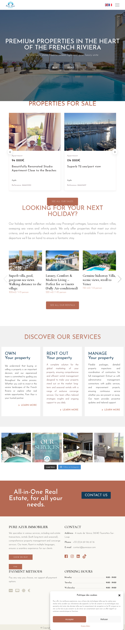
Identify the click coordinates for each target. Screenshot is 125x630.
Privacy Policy (85, 626)
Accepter (69, 619)
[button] (119, 595)
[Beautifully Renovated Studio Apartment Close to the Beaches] (35, 152)
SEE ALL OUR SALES (62, 201)
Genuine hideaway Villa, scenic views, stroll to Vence (99, 280)
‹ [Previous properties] (10, 152)
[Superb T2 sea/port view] (90, 152)
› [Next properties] (114, 152)
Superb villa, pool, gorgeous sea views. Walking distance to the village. (25, 282)
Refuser (104, 619)
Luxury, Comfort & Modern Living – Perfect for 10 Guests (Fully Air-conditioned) (62, 282)
